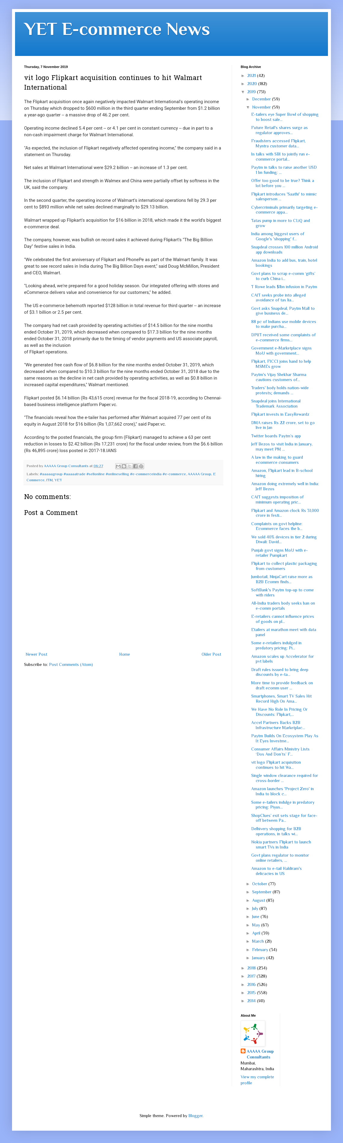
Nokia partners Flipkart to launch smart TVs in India (281, 844)
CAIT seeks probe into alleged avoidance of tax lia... (278, 298)
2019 (252, 91)
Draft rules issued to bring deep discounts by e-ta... (279, 672)
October (260, 883)
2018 (252, 968)
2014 (252, 1000)
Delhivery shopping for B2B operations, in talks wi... (276, 831)
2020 (252, 83)
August (259, 900)
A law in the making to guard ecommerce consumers (277, 460)
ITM (49, 480)
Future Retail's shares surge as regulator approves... (279, 130)
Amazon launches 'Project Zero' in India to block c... (282, 791)
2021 (252, 75)
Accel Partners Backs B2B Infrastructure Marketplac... (278, 725)
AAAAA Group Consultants (260, 1054)
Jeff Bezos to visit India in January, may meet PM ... (282, 446)
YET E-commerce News (117, 29)
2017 (252, 976)
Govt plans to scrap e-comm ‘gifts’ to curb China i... (283, 276)
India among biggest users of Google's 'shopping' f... (277, 236)
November (262, 107)
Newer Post (36, 654)
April (256, 933)
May (256, 925)
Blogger (195, 1115)
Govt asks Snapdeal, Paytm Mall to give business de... (283, 311)
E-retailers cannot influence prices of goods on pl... (282, 619)
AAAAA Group (199, 474)
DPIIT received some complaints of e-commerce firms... (283, 337)
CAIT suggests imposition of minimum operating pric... (277, 499)
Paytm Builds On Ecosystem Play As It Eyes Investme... (284, 738)
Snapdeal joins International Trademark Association (276, 403)
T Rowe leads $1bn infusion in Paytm (284, 286)
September (262, 891)
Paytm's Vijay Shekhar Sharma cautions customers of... (278, 377)
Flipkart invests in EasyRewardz (280, 414)
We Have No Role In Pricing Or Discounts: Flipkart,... (279, 712)
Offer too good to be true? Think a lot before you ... (282, 183)
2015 (252, 992)
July (255, 908)
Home (124, 654)
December (262, 99)
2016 (252, 984)
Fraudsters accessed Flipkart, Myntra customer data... (278, 143)
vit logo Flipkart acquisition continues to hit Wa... (276, 765)
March (258, 941)
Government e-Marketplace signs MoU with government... (281, 351)
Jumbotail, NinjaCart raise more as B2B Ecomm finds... (282, 579)
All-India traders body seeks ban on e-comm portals (283, 606)
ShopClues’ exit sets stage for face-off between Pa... (284, 818)
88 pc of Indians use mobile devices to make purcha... (283, 324)
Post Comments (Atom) (71, 664)
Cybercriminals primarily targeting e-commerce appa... (284, 210)
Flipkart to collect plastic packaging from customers (284, 566)
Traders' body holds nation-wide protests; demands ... (280, 390)
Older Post (211, 654)
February (260, 949)
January (259, 957)
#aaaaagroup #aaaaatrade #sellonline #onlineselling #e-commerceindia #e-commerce (113, 474)
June (256, 916)
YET (58, 480)
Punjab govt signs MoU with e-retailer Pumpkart (279, 553)
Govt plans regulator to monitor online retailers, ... (280, 858)
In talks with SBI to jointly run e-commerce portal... (280, 157)
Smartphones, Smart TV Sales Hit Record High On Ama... (281, 699)
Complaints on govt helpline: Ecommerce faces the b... (276, 526)
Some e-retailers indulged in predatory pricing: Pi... (276, 645)
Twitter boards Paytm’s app (276, 435)
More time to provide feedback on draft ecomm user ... (282, 685)
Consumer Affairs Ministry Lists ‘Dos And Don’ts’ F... (280, 751)
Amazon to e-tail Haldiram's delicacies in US (276, 871)
